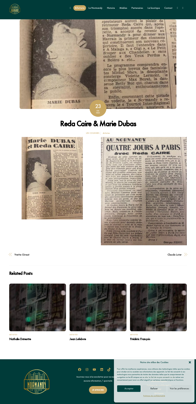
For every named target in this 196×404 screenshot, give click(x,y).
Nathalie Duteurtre (20, 339)
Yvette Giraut (22, 254)
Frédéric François (140, 339)
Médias (123, 7)
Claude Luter (175, 254)
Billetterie (80, 7)
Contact (168, 7)
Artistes (106, 133)
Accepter (128, 388)
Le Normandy (95, 7)
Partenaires (137, 7)
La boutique (154, 7)
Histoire (111, 7)
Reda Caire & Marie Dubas (98, 124)
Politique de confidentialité (154, 396)
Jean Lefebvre (78, 339)
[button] (189, 362)
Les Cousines (93, 133)
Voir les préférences (179, 388)
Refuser (154, 388)
